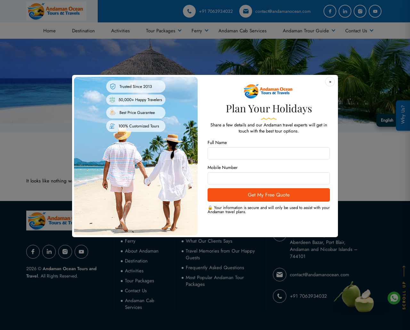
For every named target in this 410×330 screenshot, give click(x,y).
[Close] (330, 81)
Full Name (217, 142)
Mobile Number (223, 167)
